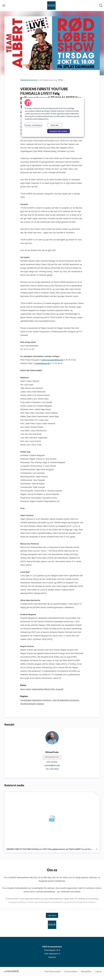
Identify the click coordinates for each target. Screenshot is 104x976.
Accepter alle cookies (58, 131)
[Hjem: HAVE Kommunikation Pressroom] (51, 5)
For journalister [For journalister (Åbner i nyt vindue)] (70, 971)
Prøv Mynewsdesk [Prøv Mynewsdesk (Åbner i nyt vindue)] (53, 971)
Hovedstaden (26, 700)
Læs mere (52, 915)
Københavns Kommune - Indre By (45, 700)
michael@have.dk (42, 363)
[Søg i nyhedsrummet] (101, 5)
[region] (53, 117)
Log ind (98, 971)
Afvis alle (54, 125)
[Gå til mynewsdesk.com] (11, 971)
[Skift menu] (3, 5)
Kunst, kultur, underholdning (32, 689)
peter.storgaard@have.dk (52, 360)
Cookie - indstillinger (33, 125)
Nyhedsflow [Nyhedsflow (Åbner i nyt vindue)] (86, 971)
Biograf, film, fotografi (53, 689)
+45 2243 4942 (52, 769)
